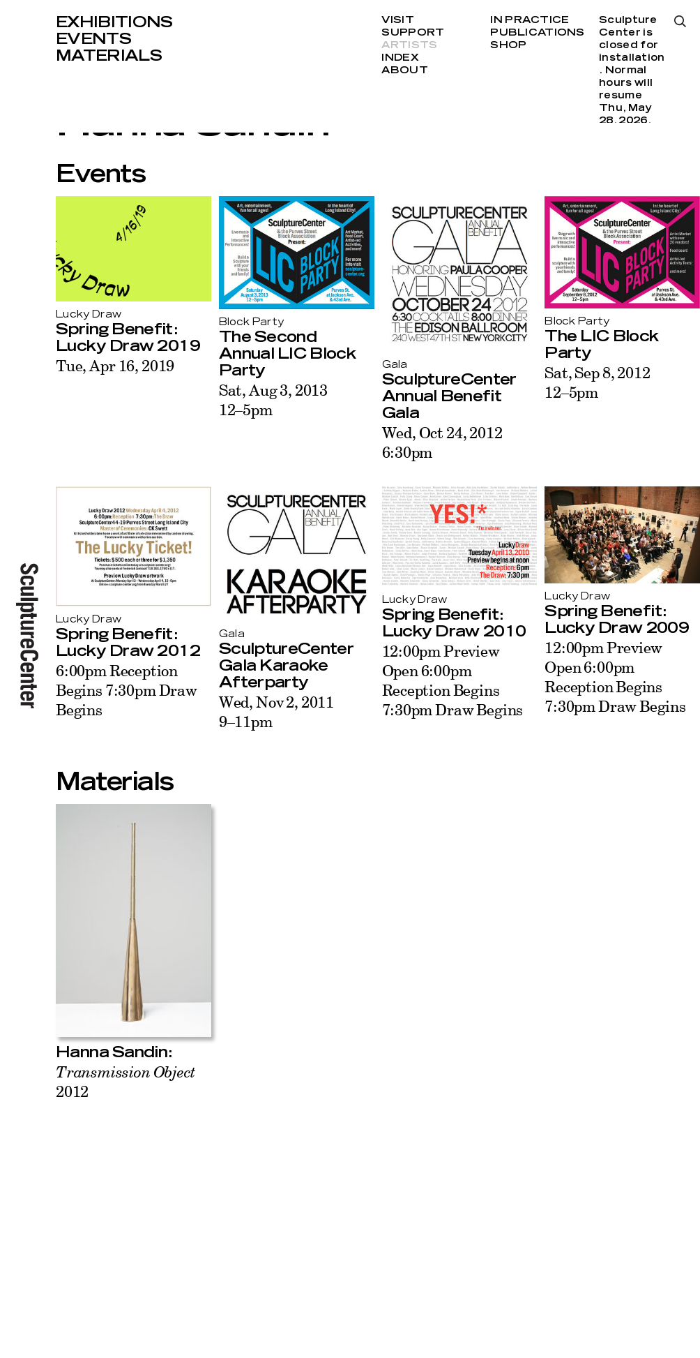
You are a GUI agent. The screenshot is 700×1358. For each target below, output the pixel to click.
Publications (537, 33)
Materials (109, 56)
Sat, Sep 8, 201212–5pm (597, 382)
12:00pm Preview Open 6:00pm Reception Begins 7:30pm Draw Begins (453, 680)
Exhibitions (114, 22)
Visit (397, 20)
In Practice (529, 20)
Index (399, 58)
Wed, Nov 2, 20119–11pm (276, 711)
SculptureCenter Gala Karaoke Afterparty (286, 665)
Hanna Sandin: (114, 1052)
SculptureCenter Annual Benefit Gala (449, 396)
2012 (125, 1081)
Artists (409, 45)
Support (412, 33)
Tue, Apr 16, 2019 (115, 365)
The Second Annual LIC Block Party (287, 353)
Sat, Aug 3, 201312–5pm (273, 399)
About (404, 70)
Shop (508, 45)
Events (93, 39)
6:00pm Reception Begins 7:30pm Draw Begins (126, 689)
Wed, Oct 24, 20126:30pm (442, 442)
